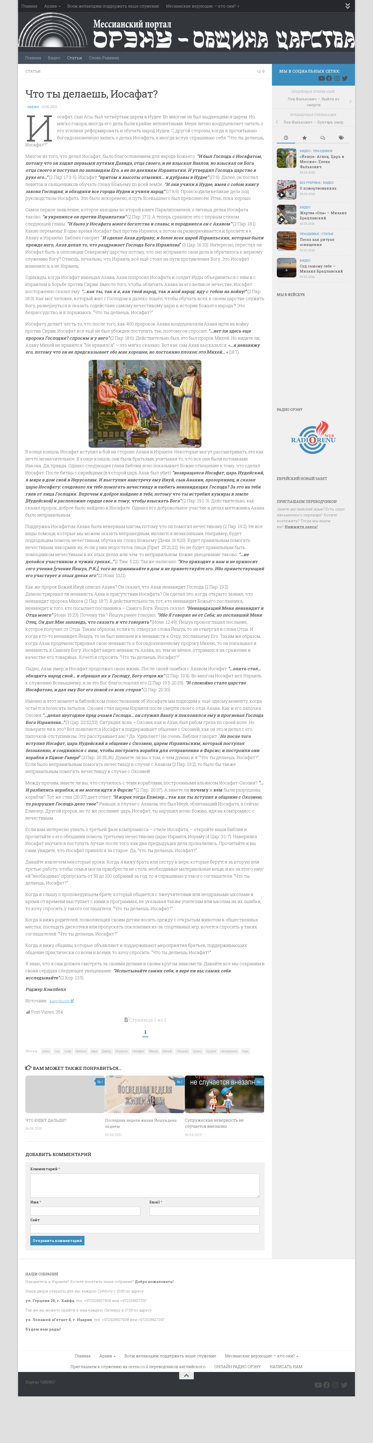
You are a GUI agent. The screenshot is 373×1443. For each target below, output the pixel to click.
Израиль (122, 1051)
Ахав (67, 1051)
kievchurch (63, 1000)
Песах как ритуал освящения (317, 242)
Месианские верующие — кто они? (201, 6)
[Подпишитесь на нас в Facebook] (329, 78)
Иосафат (138, 1051)
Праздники (322, 151)
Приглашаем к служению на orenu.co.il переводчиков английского (138, 1365)
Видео (54, 57)
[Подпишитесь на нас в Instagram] (337, 78)
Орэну (197, 1051)
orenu (46, 1051)
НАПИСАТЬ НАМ (286, 1365)
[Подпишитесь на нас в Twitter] (345, 78)
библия (81, 1051)
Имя (35, 1201)
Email (156, 1201)
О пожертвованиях (318, 188)
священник (229, 1051)
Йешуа (153, 1051)
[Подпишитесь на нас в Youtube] (321, 78)
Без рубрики (310, 182)
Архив (50, 6)
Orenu (33, 106)
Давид (106, 1051)
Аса (57, 1051)
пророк (211, 1051)
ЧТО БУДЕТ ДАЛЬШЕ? (48, 1119)
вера (94, 1051)
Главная (29, 6)
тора (245, 1051)
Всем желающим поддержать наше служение (113, 6)
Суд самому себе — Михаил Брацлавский (321, 269)
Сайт (35, 1219)
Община (182, 1051)
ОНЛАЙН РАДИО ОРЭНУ (237, 1365)
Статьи (74, 57)
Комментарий (45, 1168)
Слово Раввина (104, 57)
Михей (167, 1051)
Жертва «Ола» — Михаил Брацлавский (323, 215)
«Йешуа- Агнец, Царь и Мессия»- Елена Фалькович (322, 161)
